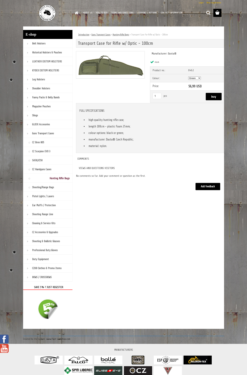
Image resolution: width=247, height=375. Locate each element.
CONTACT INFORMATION (171, 12)
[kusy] (157, 96)
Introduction (83, 34)
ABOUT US (87, 12)
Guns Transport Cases (101, 34)
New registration (214, 2)
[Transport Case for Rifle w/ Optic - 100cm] (110, 52)
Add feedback (208, 186)
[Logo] (47, 13)
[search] (208, 13)
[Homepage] (76, 13)
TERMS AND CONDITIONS (122, 12)
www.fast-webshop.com (58, 339)
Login (201, 2)
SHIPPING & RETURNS (147, 12)
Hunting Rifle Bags (121, 34)
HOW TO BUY (102, 12)
